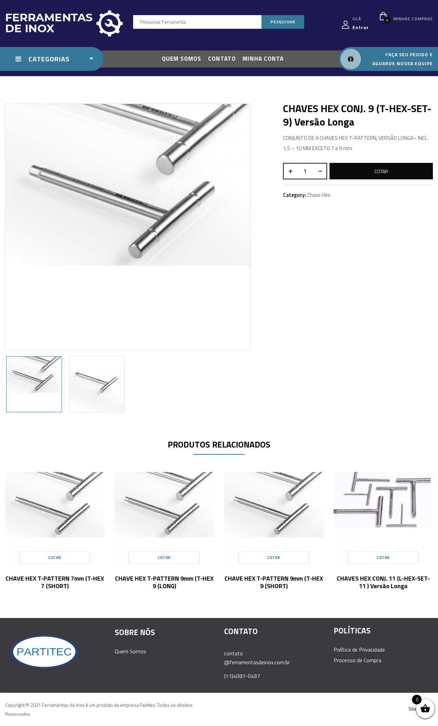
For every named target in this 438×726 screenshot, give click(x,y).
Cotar (381, 171)
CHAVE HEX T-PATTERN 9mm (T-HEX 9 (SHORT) (273, 582)
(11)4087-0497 (242, 676)
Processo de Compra (357, 660)
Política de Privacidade (359, 649)
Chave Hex (318, 195)
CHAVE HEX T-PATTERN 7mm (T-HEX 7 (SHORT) (54, 582)
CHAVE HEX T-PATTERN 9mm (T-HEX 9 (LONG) (164, 582)
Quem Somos (130, 651)
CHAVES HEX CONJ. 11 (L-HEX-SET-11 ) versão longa (383, 582)
